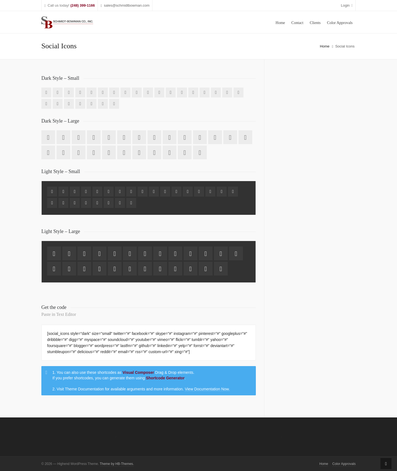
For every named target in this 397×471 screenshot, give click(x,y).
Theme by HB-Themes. (117, 464)
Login (347, 5)
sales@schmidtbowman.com (125, 5)
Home (324, 46)
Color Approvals (344, 464)
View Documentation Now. (207, 389)
